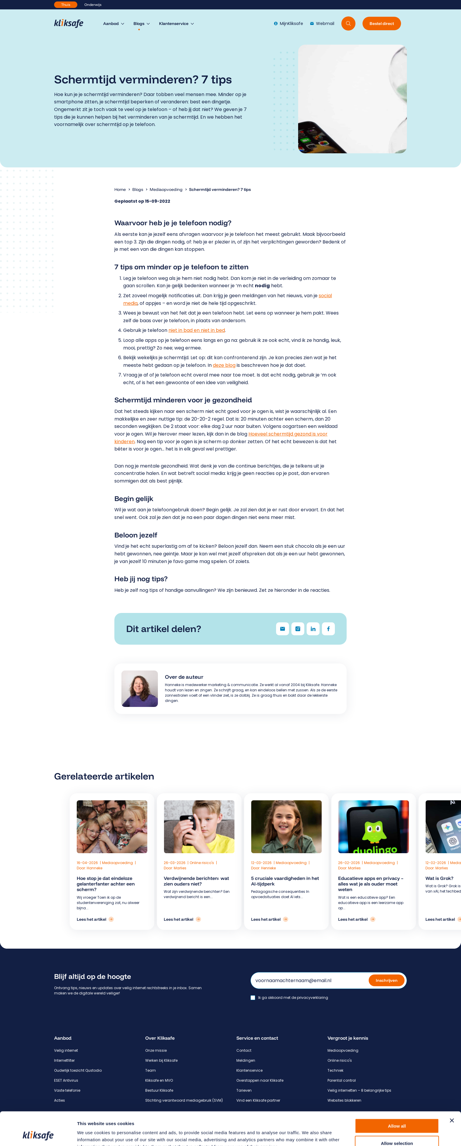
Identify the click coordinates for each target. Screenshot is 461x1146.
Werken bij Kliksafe (161, 1060)
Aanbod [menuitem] (111, 23)
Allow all (397, 1094)
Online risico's (215, 862)
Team (150, 1070)
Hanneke (148, 868)
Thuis (65, 4)
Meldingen (245, 1060)
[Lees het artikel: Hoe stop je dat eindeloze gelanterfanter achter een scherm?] (148, 919)
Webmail (322, 23)
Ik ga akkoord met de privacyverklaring (293, 997)
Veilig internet (66, 1050)
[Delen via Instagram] (297, 628)
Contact (243, 1050)
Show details (308, 1134)
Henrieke (240, 868)
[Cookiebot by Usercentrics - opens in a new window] (38, 1134)
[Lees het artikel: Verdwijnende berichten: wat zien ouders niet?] (194, 919)
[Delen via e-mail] (282, 628)
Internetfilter (64, 1060)
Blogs (137, 189)
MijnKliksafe (288, 23)
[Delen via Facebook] (328, 628)
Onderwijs (92, 4)
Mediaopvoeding (166, 189)
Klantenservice (249, 1070)
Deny (397, 1128)
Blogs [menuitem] (138, 23)
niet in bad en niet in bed (196, 330)
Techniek (335, 1070)
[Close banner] (452, 1089)
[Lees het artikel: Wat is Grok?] (334, 919)
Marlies (192, 868)
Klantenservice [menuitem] (173, 23)
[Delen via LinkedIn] (313, 628)
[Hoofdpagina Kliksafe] (71, 23)
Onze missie (156, 1050)
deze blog (224, 365)
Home (120, 189)
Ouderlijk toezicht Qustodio (78, 1070)
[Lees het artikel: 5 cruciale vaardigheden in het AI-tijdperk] (241, 919)
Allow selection (397, 1111)
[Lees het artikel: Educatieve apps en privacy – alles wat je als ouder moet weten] (287, 919)
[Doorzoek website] (348, 23)
